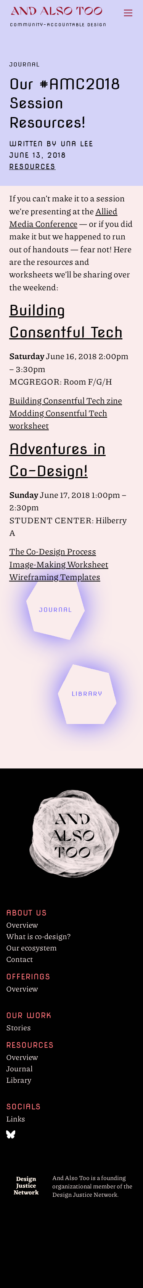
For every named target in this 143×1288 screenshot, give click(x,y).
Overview (22, 924)
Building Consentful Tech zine (65, 400)
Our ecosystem (31, 947)
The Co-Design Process (52, 551)
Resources (32, 167)
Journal (19, 1068)
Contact (19, 959)
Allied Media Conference (63, 217)
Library (18, 1079)
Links (15, 1118)
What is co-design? (38, 936)
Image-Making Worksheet (58, 564)
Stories (18, 1027)
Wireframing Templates (54, 576)
